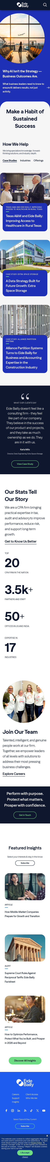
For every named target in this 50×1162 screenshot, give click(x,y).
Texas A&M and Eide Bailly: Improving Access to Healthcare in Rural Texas (24, 221)
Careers (15, 1094)
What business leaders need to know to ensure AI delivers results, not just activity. (23, 87)
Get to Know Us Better (21, 541)
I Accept (25, 1152)
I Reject (25, 1157)
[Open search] (45, 4)
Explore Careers (14, 774)
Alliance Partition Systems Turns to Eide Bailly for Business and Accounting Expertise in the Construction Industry (24, 357)
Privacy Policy (36, 1143)
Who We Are (31, 1098)
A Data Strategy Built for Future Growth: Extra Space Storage (23, 286)
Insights (15, 1101)
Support (15, 1098)
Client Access (32, 1094)
